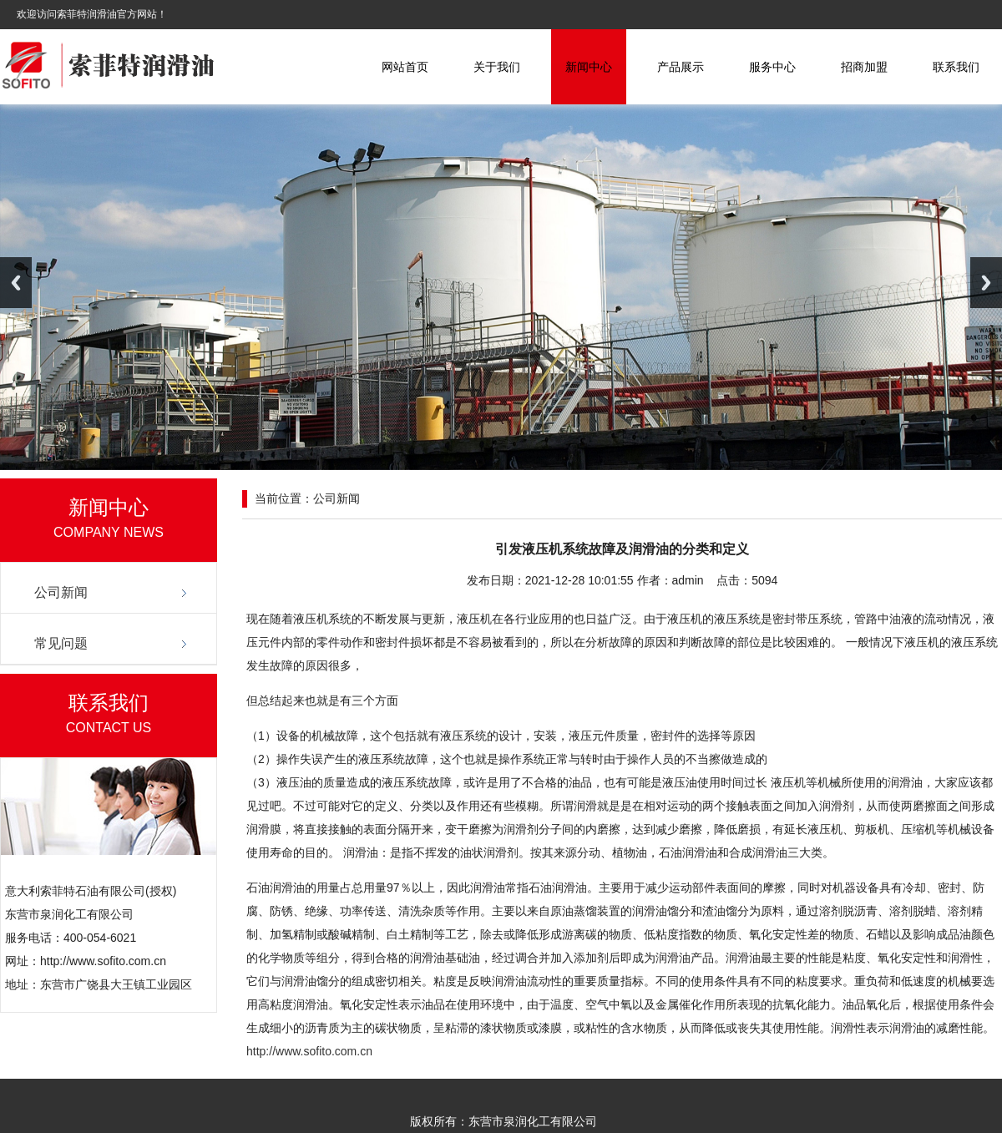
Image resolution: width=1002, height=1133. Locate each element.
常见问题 (61, 643)
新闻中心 (588, 66)
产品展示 (680, 66)
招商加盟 (864, 66)
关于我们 (496, 66)
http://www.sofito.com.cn (309, 1051)
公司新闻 (61, 592)
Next (986, 282)
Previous (16, 282)
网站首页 (405, 66)
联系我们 (956, 66)
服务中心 (772, 66)
